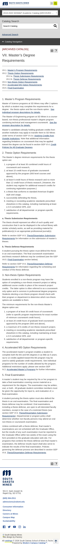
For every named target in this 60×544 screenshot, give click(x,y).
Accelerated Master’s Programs (21, 369)
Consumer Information (13, 507)
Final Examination (16, 88)
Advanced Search (10, 34)
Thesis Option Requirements (21, 73)
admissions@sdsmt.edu (14, 502)
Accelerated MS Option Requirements (24, 85)
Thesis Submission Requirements (28, 76)
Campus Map (9, 517)
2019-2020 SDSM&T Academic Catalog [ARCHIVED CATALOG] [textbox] (30, 13)
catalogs (8, 541)
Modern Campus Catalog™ (35, 543)
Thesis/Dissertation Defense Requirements (26, 452)
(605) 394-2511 (9, 498)
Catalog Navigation (13, 41)
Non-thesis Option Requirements (22, 82)
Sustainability (9, 521)
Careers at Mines (10, 514)
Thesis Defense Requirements (27, 79)
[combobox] (30, 13)
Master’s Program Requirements (22, 70)
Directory (7, 510)
